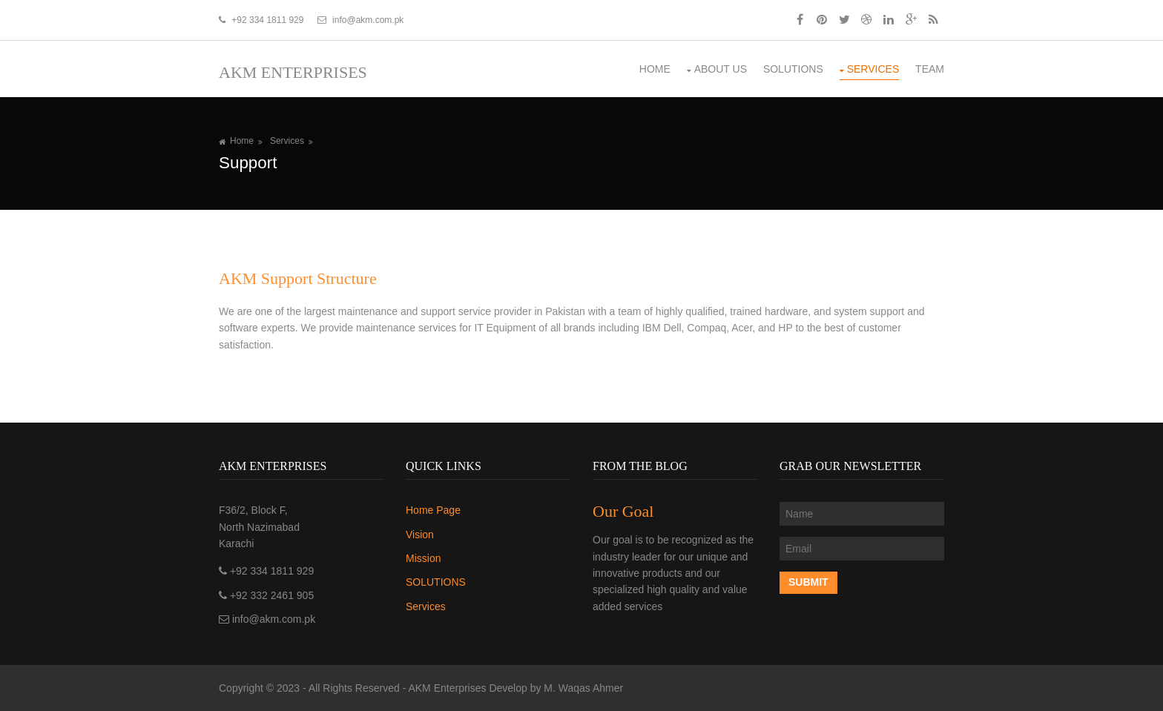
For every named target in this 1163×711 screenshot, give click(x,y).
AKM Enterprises (293, 72)
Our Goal (623, 511)
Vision (420, 534)
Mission (423, 558)
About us (720, 69)
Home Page (433, 510)
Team (929, 69)
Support (248, 162)
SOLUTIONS (793, 69)
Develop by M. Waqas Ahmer (556, 688)
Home (655, 69)
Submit (808, 582)
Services (873, 69)
